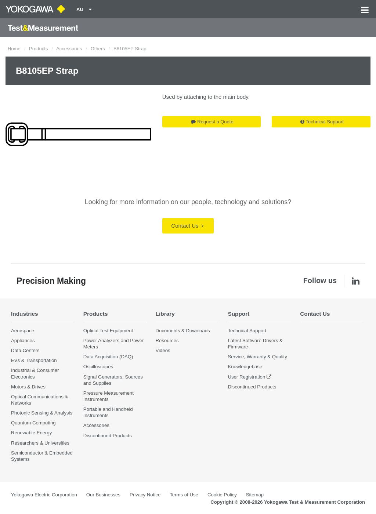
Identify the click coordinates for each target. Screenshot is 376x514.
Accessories (69, 48)
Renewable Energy (31, 432)
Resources (167, 340)
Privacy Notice (145, 494)
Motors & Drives (28, 387)
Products (38, 48)
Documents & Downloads (183, 330)
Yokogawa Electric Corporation (44, 494)
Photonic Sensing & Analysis (41, 413)
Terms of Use (184, 494)
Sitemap (255, 494)
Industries (24, 314)
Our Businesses (103, 494)
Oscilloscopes (98, 366)
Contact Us (187, 225)
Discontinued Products (107, 435)
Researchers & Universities (40, 443)
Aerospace (22, 330)
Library (165, 314)
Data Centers (25, 350)
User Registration (246, 377)
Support (238, 314)
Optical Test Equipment (108, 330)
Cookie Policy (222, 494)
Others (98, 48)
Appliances (23, 340)
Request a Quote (212, 121)
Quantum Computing (33, 423)
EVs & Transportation (34, 360)
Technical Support (322, 121)
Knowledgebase (245, 366)
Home (14, 48)
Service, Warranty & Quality (257, 356)
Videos (163, 350)
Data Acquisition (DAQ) (108, 356)
